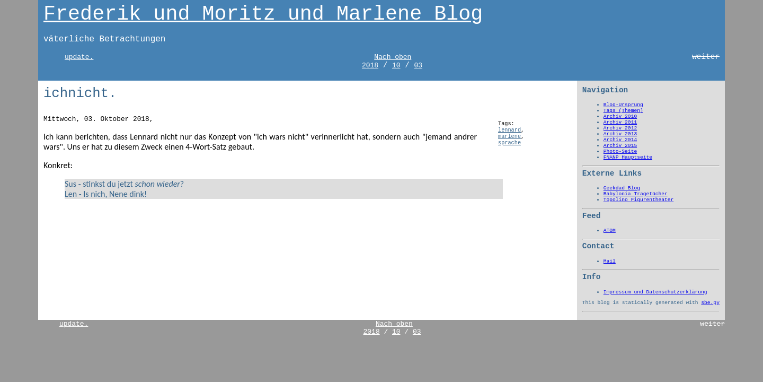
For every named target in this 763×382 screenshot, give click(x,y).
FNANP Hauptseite (628, 157)
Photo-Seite (620, 151)
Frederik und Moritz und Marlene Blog (263, 14)
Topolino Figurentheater (638, 200)
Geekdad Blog (622, 188)
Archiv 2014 (620, 140)
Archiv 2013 (620, 134)
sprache (509, 143)
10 (396, 66)
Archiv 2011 (620, 122)
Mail (610, 261)
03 (418, 66)
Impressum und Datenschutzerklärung (655, 292)
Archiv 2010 (620, 116)
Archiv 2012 (620, 128)
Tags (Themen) (623, 111)
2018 (370, 66)
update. (79, 57)
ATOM (610, 230)
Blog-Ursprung (623, 105)
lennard (509, 130)
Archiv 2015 (620, 146)
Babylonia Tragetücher (636, 194)
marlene (509, 136)
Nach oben (392, 57)
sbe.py (710, 303)
